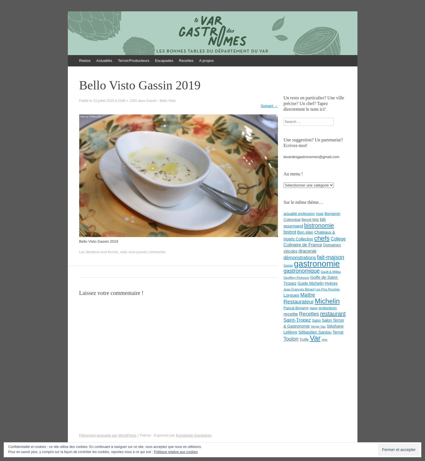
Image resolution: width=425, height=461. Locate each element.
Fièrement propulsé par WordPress (108, 435)
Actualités (104, 60)
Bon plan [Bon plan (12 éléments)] (305, 232)
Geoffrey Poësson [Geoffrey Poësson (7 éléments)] (296, 277)
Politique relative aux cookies (176, 452)
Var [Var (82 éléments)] (315, 338)
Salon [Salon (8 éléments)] (316, 320)
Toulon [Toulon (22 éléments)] (291, 339)
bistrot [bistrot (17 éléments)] (290, 231)
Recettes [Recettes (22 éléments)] (309, 314)
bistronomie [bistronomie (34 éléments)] (319, 225)
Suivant (269, 106)
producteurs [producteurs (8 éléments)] (328, 308)
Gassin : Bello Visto (161, 101)
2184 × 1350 (127, 101)
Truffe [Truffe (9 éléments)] (304, 339)
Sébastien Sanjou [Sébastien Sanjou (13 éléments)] (315, 332)
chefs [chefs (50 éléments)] (322, 238)
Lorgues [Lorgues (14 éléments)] (291, 295)
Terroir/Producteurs (133, 60)
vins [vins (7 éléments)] (324, 339)
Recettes (186, 60)
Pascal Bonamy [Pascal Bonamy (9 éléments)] (296, 308)
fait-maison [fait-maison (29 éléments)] (330, 257)
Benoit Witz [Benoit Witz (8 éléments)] (310, 220)
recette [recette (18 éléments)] (291, 314)
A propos (206, 60)
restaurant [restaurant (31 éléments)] (333, 314)
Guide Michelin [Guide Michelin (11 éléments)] (311, 283)
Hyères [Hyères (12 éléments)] (331, 283)
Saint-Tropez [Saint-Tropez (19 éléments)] (297, 320)
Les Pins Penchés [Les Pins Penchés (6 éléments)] (327, 289)
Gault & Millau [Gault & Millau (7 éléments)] (331, 271)
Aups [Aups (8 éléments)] (320, 214)
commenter (156, 252)
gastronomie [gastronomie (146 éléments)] (317, 263)
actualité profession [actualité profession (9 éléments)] (299, 213)
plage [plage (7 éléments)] (314, 308)
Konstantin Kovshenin (194, 435)
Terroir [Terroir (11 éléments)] (338, 332)
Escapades (164, 60)
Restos (85, 60)
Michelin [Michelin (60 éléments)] (327, 301)
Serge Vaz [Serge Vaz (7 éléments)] (318, 326)
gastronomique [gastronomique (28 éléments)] (302, 271)
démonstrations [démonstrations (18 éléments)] (300, 257)
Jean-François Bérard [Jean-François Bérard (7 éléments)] (299, 289)
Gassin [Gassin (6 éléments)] (288, 265)
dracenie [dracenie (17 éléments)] (308, 250)
